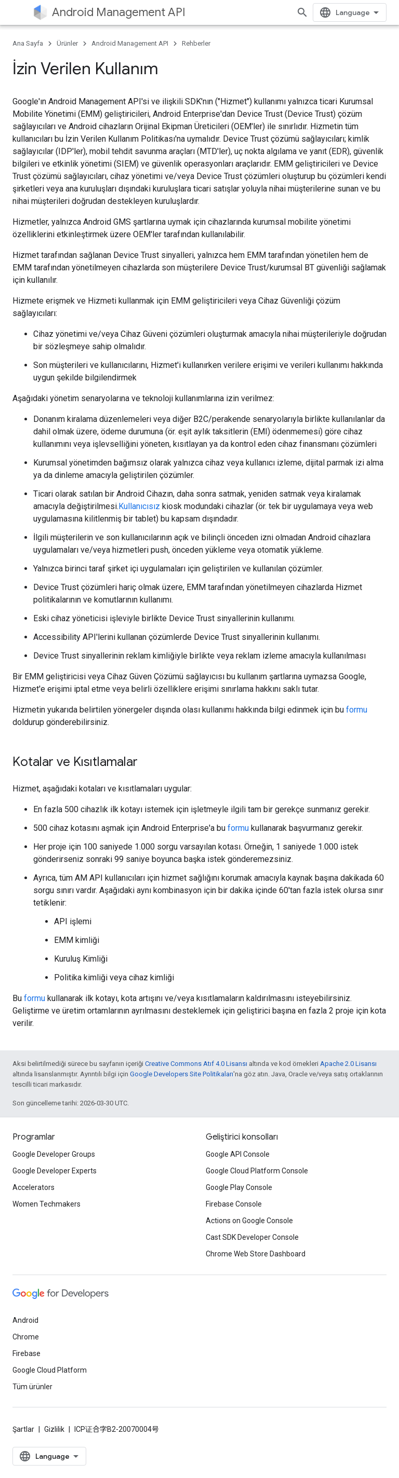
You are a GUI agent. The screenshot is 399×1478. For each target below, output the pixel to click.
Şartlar (23, 1429)
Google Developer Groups (53, 1154)
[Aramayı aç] (302, 12)
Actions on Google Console (249, 1220)
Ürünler (67, 43)
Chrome (25, 1337)
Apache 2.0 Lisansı (348, 1064)
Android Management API (118, 12)
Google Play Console (239, 1187)
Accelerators (33, 1187)
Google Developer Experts (54, 1171)
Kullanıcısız (139, 506)
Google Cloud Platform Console (257, 1171)
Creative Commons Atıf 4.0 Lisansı (196, 1064)
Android (25, 1320)
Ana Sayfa (27, 43)
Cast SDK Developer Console (252, 1237)
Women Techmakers (46, 1204)
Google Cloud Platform (49, 1370)
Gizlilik (54, 1429)
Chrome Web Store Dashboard (255, 1254)
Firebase (26, 1353)
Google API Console (238, 1154)
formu (356, 710)
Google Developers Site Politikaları (181, 1074)
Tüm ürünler (32, 1387)
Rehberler (196, 43)
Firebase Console (234, 1204)
